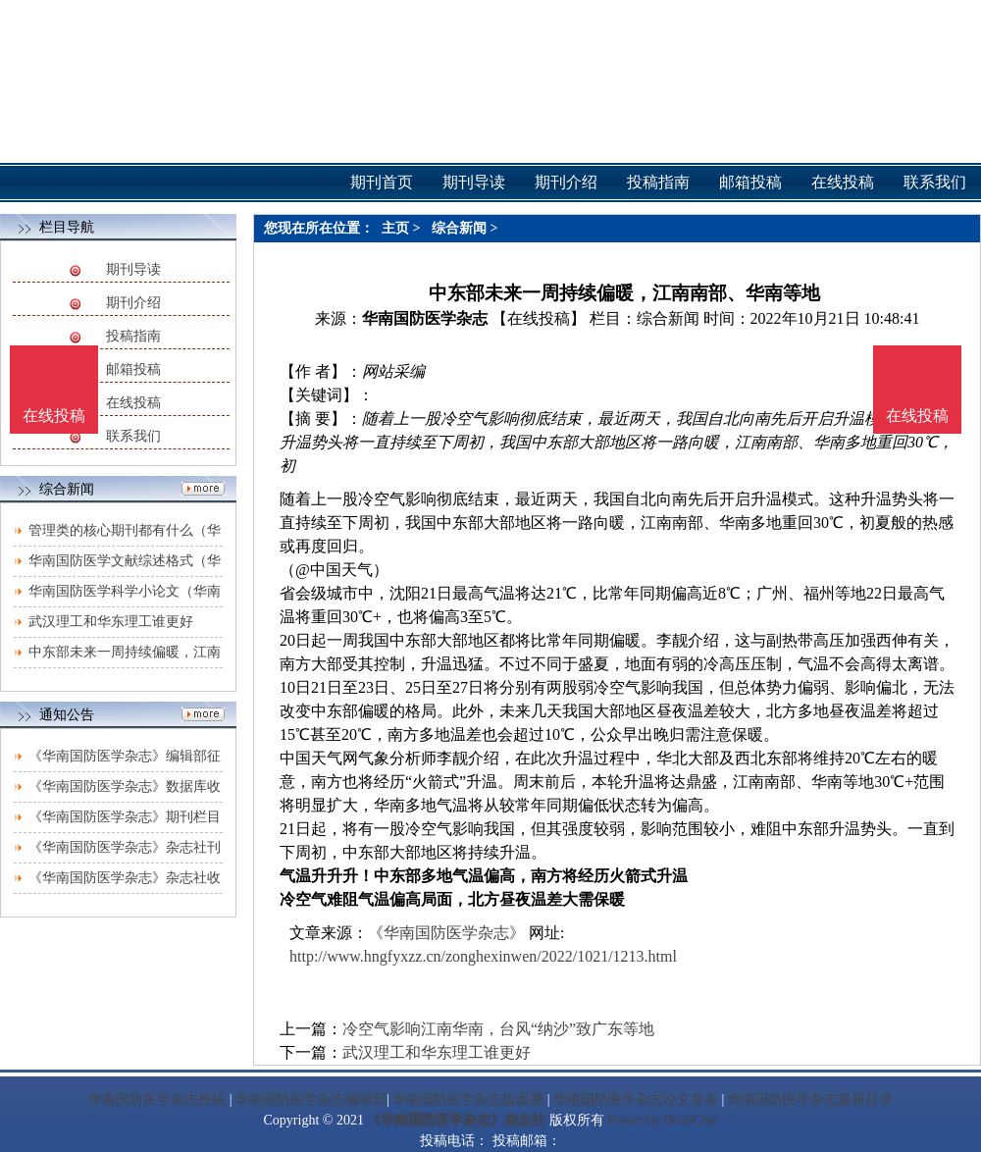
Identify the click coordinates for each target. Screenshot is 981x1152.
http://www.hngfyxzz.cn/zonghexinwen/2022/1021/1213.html (483, 956)
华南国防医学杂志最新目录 (810, 1099)
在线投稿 (133, 402)
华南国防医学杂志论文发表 (635, 1099)
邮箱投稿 (133, 369)
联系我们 (133, 436)
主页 (395, 228)
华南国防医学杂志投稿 (157, 1099)
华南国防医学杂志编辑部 (311, 1099)
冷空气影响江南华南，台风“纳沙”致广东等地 (498, 1029)
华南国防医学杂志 (425, 318)
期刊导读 (133, 269)
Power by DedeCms (662, 1120)
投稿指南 (133, 336)
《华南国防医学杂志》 (446, 932)
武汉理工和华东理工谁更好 (110, 621)
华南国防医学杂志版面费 (467, 1099)
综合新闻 (459, 228)
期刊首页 (381, 182)
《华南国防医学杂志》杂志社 (456, 1120)
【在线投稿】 (538, 318)
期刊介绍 (133, 302)
